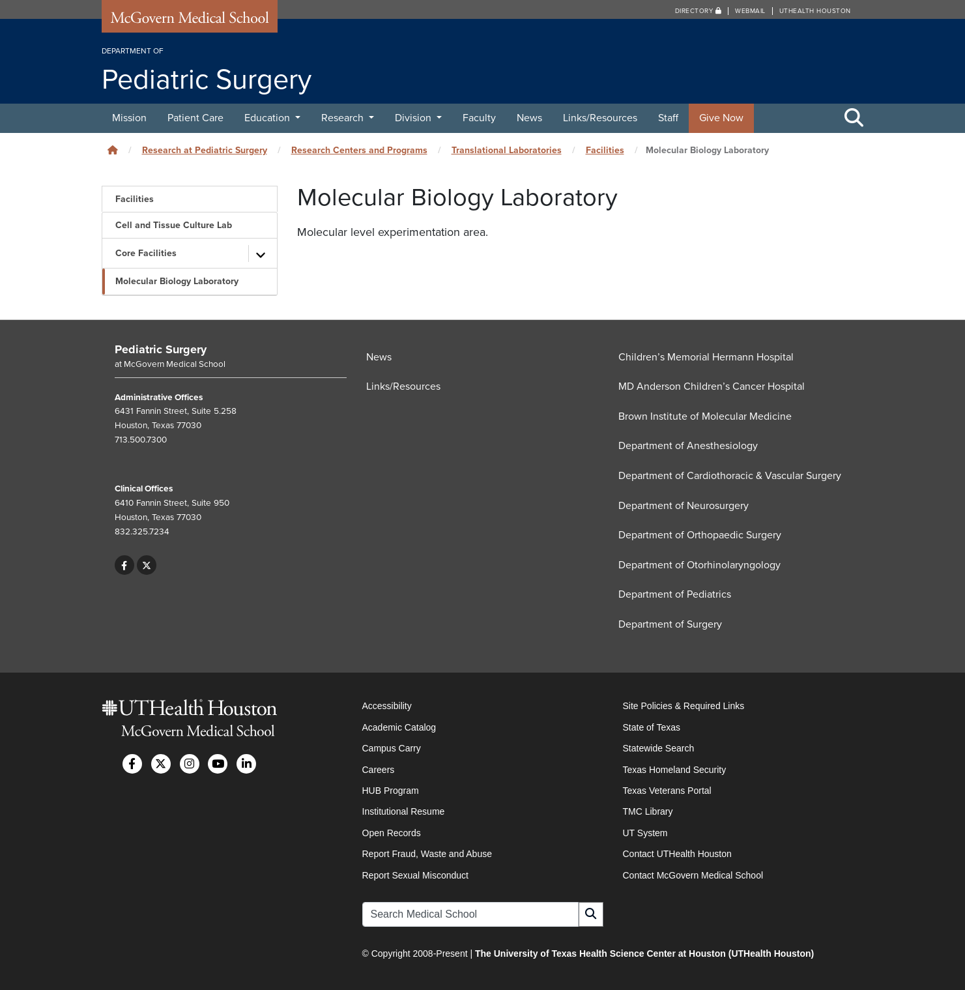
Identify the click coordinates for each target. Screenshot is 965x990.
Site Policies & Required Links (684, 706)
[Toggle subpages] (261, 253)
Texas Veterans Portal (667, 790)
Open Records (391, 833)
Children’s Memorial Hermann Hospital (706, 357)
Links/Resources (600, 117)
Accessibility (387, 706)
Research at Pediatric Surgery (204, 150)
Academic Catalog (399, 727)
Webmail (750, 11)
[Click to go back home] (113, 150)
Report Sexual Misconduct (415, 875)
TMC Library (648, 811)
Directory (698, 11)
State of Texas (651, 727)
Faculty (479, 117)
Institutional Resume (403, 811)
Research (343, 117)
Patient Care (195, 117)
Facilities (605, 150)
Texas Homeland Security (675, 769)
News (529, 117)
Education (268, 117)
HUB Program (390, 790)
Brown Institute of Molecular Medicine (705, 416)
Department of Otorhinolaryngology (699, 565)
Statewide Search (659, 748)
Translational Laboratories (507, 150)
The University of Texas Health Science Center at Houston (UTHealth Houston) (644, 953)
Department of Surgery (670, 624)
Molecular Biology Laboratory (176, 281)
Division (414, 117)
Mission (129, 117)
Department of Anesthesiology (688, 445)
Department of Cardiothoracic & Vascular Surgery (729, 475)
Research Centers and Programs (359, 150)
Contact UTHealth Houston (677, 854)
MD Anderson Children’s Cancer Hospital (711, 386)
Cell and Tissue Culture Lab (173, 225)
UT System (645, 833)
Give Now (721, 117)
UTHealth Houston (815, 11)
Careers (378, 769)
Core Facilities (146, 253)
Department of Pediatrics (674, 594)
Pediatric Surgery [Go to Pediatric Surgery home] (161, 349)
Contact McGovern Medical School (693, 875)
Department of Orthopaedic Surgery (699, 535)
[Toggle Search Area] (854, 119)
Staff (668, 117)
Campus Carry (391, 748)
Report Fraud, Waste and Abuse (427, 854)
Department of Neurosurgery (683, 505)
